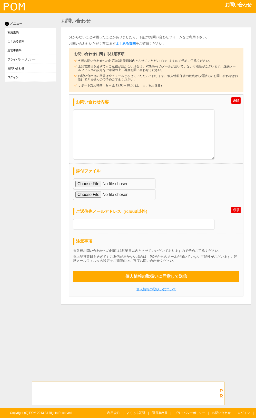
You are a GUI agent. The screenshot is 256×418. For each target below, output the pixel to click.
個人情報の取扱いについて (156, 289)
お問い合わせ (15, 68)
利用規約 (13, 32)
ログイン (13, 77)
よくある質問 (15, 41)
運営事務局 (14, 50)
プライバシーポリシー (21, 59)
